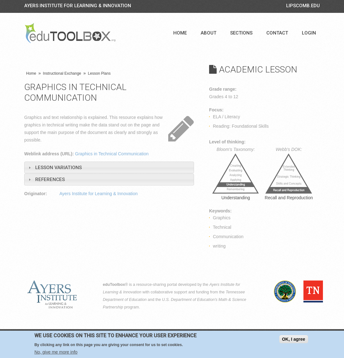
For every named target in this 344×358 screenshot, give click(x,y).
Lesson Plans (99, 73)
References (50, 179)
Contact (277, 33)
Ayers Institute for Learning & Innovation (77, 5)
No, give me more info (55, 352)
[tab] (109, 167)
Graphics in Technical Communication (112, 153)
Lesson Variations (58, 167)
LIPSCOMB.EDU (303, 5)
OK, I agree (293, 339)
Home (180, 33)
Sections (241, 33)
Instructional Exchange (62, 73)
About (208, 33)
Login (309, 33)
